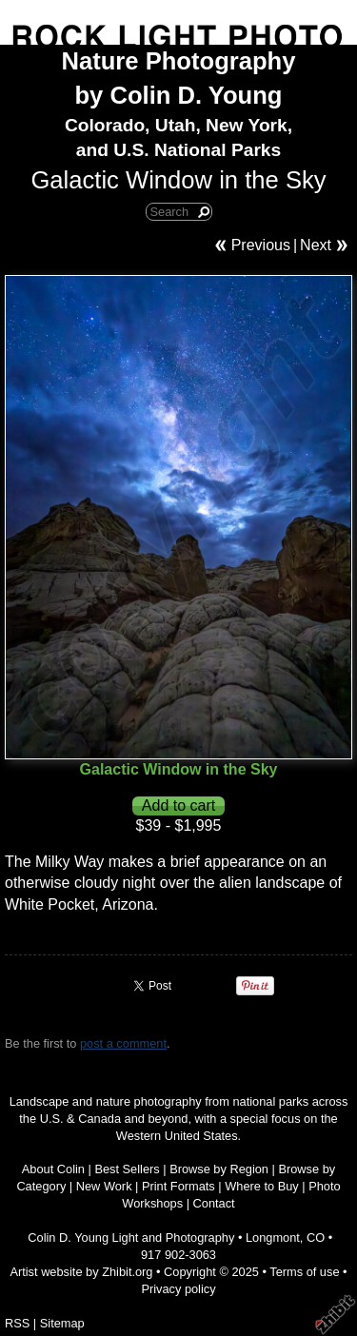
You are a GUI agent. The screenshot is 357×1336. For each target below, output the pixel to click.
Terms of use (304, 1272)
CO (316, 1237)
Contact (214, 1203)
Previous (260, 245)
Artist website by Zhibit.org (81, 1272)
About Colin (53, 1169)
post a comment (123, 1043)
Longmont (273, 1237)
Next (315, 245)
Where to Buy (262, 1186)
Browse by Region (218, 1169)
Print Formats (178, 1186)
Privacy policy (178, 1289)
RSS (17, 1323)
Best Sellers (126, 1169)
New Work (104, 1186)
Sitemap (62, 1323)
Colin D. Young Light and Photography (131, 1237)
